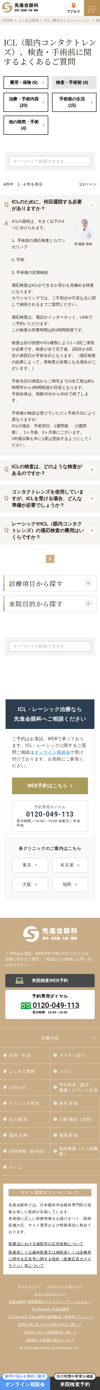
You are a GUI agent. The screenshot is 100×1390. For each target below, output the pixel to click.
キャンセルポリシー (50, 1294)
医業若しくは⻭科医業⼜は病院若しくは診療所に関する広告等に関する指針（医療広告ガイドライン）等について (50, 1259)
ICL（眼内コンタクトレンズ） (67, 20)
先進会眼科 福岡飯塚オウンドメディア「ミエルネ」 (50, 1302)
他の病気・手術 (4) (24, 125)
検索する (85, 161)
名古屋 (67, 864)
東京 (26, 864)
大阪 (26, 884)
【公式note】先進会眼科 (50, 1309)
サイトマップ (28, 1286)
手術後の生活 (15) (72, 102)
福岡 (67, 884)
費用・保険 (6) (24, 82)
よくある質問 (28, 20)
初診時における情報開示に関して (50, 1332)
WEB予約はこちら (47, 785)
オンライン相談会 (52, 752)
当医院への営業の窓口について (50, 1340)
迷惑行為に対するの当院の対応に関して (50, 1325)
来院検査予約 (75, 1382)
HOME (8, 20)
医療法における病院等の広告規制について (46, 1244)
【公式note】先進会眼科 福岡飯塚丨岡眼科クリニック (50, 1317)
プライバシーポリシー (64, 1286)
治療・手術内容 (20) (24, 102)
